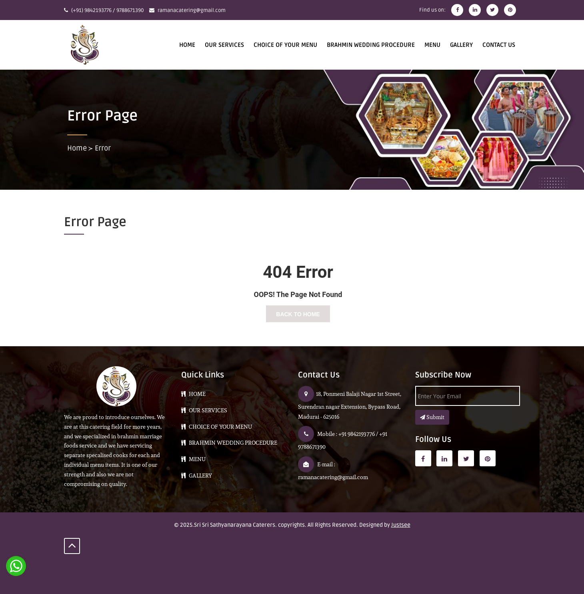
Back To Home (298, 314)
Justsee (400, 525)
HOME (187, 44)
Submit (432, 417)
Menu (432, 44)
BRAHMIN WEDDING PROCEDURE (371, 44)
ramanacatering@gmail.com (192, 10)
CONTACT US (498, 44)
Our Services (224, 44)
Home (77, 148)
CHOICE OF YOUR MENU (285, 44)
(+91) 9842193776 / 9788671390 (107, 10)
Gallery (461, 44)
